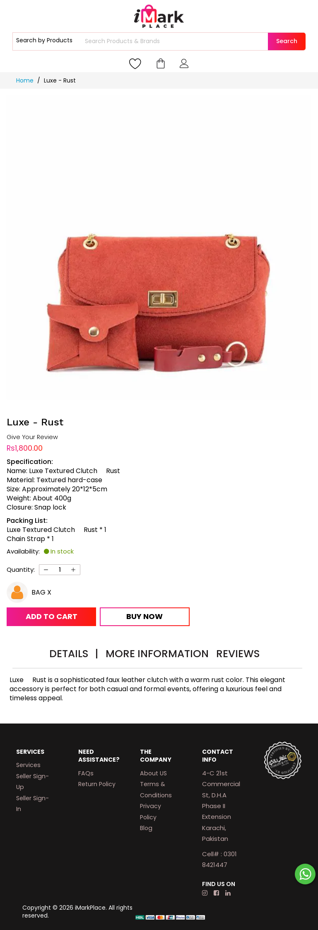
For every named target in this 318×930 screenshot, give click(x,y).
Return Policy (97, 784)
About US (153, 773)
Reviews (238, 653)
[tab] (73, 655)
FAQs (86, 773)
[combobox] (175, 41)
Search (286, 41)
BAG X (41, 592)
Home (25, 80)
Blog (146, 828)
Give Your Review (32, 437)
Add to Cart (51, 616)
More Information (157, 653)
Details (73, 653)
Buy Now (144, 616)
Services (28, 765)
